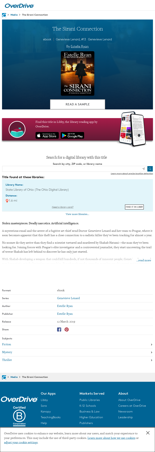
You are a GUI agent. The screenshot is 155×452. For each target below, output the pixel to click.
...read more (143, 260)
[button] (58, 393)
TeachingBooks (51, 417)
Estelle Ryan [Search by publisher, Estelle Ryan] (65, 314)
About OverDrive (129, 400)
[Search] (150, 169)
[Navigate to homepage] (4, 15)
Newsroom (125, 411)
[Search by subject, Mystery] (77, 352)
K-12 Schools (88, 405)
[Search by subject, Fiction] (77, 345)
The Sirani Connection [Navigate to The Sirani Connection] (35, 14)
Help (44, 423)
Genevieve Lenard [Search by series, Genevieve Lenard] (68, 298)
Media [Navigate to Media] (14, 14)
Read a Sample (78, 104)
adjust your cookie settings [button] (21, 442)
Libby (44, 400)
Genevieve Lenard (100, 39)
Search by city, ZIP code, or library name (77, 163)
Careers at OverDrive (132, 405)
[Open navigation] (148, 5)
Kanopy (46, 411)
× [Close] (148, 433)
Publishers (86, 423)
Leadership (125, 417)
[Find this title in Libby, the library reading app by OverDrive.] (77, 129)
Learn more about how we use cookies (111, 438)
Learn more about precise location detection (132, 173)
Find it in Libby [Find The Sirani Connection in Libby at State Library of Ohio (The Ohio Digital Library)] (134, 206)
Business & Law (90, 411)
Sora (44, 405)
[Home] (19, 5)
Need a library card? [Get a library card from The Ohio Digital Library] (62, 206)
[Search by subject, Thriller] (77, 360)
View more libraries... (77, 214)
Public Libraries (90, 400)
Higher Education (91, 417)
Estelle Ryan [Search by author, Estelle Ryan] (80, 46)
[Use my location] (143, 169)
